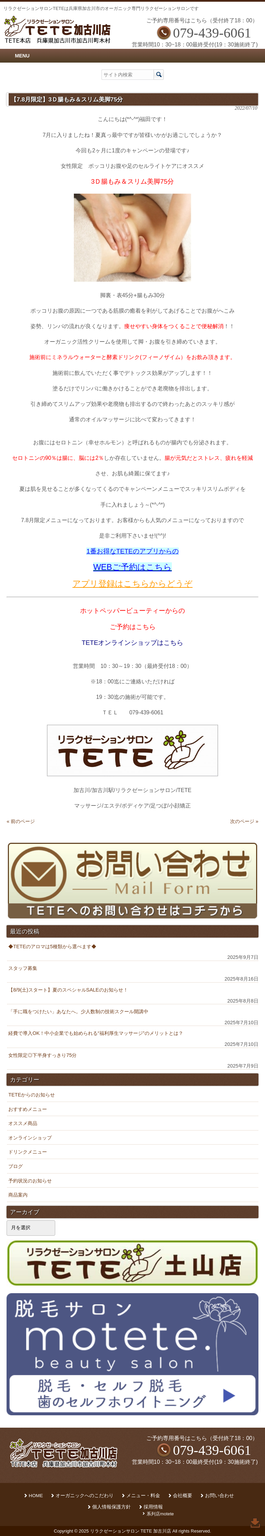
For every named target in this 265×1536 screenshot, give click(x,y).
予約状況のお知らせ (30, 1180)
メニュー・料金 (143, 1495)
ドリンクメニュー (27, 1152)
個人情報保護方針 (111, 1507)
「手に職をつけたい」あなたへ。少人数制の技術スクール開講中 (78, 1011)
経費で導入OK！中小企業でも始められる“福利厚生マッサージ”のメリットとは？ (95, 1033)
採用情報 (153, 1507)
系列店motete (160, 1513)
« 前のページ (21, 821)
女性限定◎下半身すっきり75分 (42, 1055)
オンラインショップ (30, 1137)
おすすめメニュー (27, 1109)
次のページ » (244, 821)
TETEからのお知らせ (31, 1094)
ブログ (15, 1166)
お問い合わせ (219, 1495)
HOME (36, 1495)
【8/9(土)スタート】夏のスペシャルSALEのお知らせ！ (68, 990)
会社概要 (182, 1495)
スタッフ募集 (22, 968)
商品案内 (18, 1195)
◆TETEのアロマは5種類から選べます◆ (52, 946)
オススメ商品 (22, 1123)
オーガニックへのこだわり (85, 1495)
